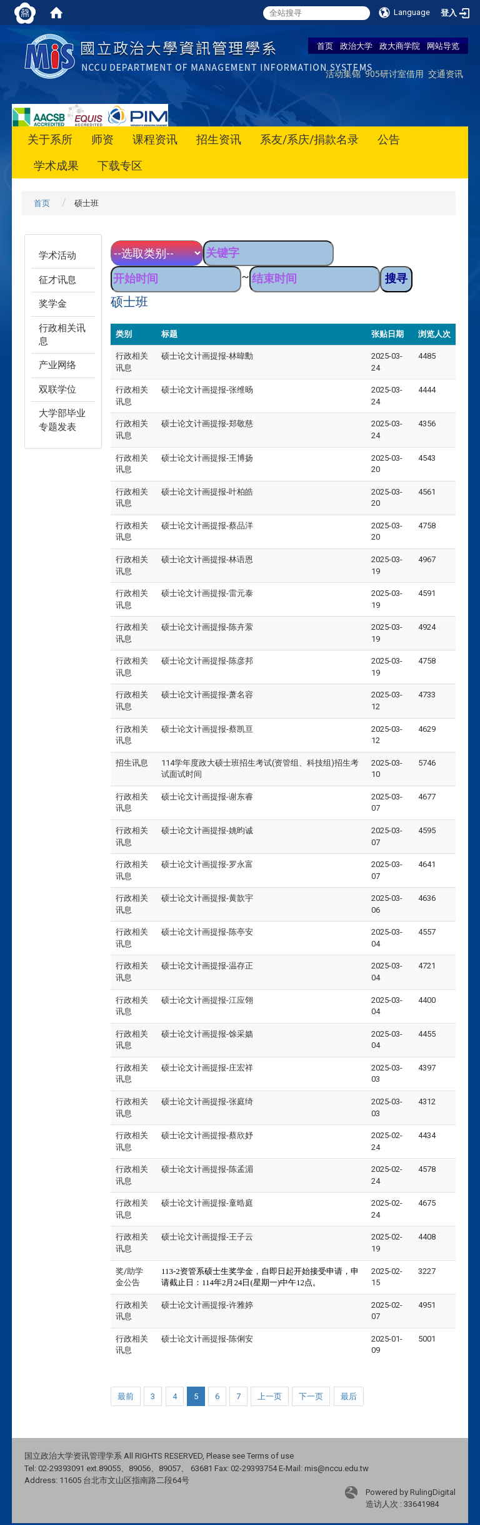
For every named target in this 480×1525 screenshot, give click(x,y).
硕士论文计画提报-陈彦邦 (207, 660)
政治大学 (356, 45)
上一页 (270, 1396)
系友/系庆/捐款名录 (309, 139)
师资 (102, 139)
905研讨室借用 (394, 74)
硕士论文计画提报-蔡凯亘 (207, 729)
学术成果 (56, 165)
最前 (126, 1396)
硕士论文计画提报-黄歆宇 (207, 898)
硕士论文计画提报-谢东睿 (207, 796)
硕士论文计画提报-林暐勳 (207, 356)
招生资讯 (218, 139)
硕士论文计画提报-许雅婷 (207, 1305)
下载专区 (120, 165)
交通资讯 (445, 74)
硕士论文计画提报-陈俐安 (207, 1338)
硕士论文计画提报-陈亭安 (207, 932)
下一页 (311, 1396)
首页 (325, 45)
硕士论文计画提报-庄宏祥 (207, 1067)
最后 (349, 1396)
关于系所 (50, 139)
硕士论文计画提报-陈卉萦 (207, 627)
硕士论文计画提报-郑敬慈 (207, 423)
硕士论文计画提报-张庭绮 (207, 1101)
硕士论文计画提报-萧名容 (207, 694)
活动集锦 (343, 74)
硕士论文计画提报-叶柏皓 (207, 491)
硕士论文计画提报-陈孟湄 (207, 1169)
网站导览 (443, 45)
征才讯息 (57, 279)
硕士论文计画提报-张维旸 (207, 389)
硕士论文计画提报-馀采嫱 (207, 1034)
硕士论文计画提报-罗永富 (207, 864)
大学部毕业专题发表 (62, 420)
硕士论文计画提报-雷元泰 (207, 593)
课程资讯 (155, 139)
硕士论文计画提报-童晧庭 (207, 1203)
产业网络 (57, 365)
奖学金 (53, 303)
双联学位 (57, 389)
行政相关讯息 (62, 334)
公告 (389, 139)
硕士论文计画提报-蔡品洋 (207, 525)
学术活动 (57, 255)
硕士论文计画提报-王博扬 (207, 458)
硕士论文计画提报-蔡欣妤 (207, 1135)
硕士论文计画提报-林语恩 (207, 559)
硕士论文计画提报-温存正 (207, 965)
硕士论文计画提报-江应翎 (207, 1000)
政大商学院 (399, 45)
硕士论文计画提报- (207, 1236)
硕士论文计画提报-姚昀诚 (207, 830)
